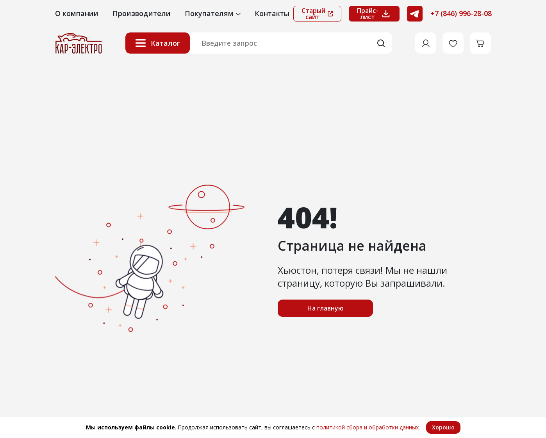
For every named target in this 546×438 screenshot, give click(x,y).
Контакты (272, 13)
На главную (325, 308)
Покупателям (213, 13)
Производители (141, 13)
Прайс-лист (374, 13)
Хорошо (443, 427)
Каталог (157, 43)
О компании (76, 13)
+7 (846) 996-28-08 (461, 13)
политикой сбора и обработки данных (367, 427)
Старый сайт (317, 13)
